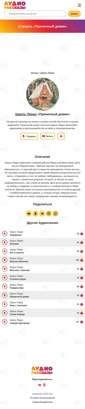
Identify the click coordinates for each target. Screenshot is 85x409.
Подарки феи (17, 288)
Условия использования (42, 398)
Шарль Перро (47, 73)
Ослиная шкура (18, 279)
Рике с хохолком (18, 305)
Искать (74, 14)
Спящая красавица (19, 323)
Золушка (14, 244)
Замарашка (15, 235)
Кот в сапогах (17, 252)
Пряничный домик (19, 297)
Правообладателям (42, 402)
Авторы (34, 73)
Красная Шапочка (19, 261)
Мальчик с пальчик (19, 270)
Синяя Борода (17, 314)
